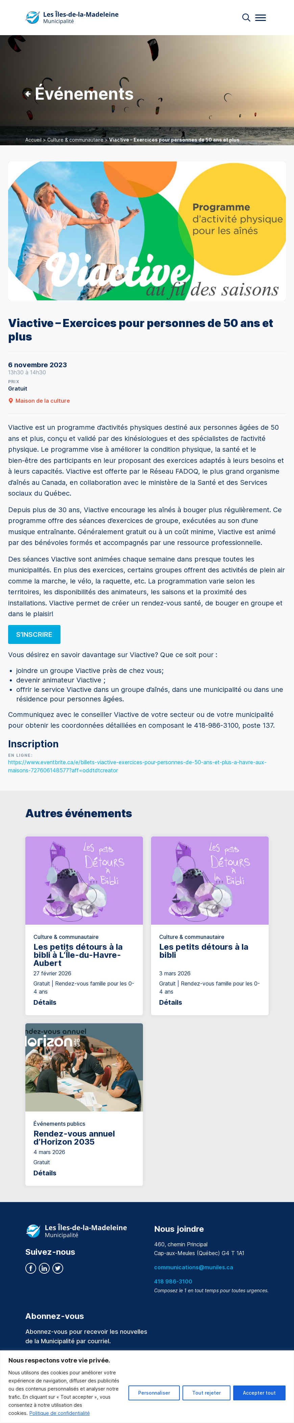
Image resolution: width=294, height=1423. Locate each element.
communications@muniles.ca (193, 1267)
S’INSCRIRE (34, 634)
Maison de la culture (39, 400)
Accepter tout (259, 1393)
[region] (147, 1386)
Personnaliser (154, 1393)
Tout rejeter (206, 1393)
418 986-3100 (173, 1281)
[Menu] (260, 18)
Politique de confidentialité (59, 1413)
